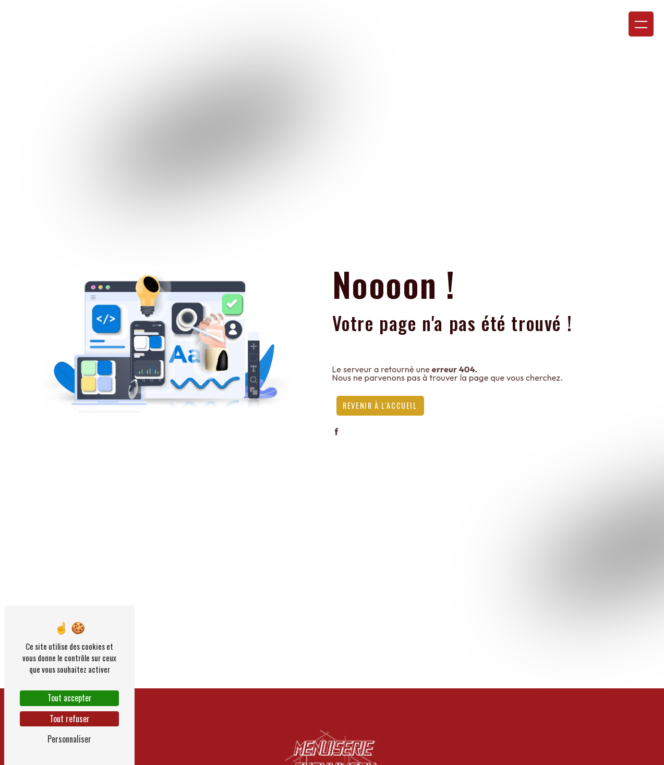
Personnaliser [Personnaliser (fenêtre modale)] (69, 739)
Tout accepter (69, 697)
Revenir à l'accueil (380, 405)
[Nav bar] (641, 24)
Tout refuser (70, 718)
